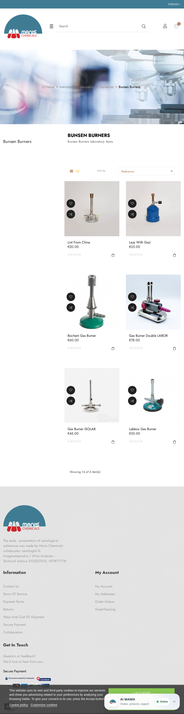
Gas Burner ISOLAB (82, 429)
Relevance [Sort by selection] (147, 171)
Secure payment (14, 624)
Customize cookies (44, 705)
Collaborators (12, 632)
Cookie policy (18, 705)
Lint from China (79, 242)
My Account (103, 586)
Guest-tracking (105, 609)
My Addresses (105, 594)
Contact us (11, 586)
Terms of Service (15, 594)
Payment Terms (13, 601)
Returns (8, 609)
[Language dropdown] (174, 4)
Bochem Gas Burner (82, 336)
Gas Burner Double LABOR (148, 336)
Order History (104, 601)
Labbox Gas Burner (142, 429)
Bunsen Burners (17, 141)
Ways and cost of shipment (23, 616)
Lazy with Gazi (140, 242)
